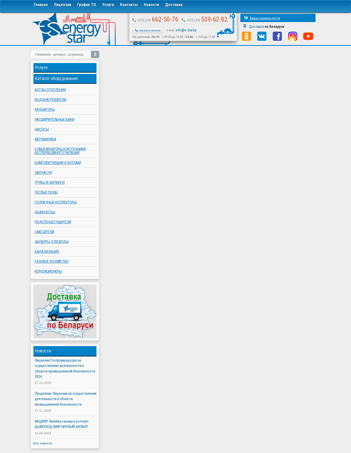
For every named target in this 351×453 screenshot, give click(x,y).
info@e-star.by (186, 30)
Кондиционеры (48, 271)
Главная (41, 4)
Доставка (174, 4)
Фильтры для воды (52, 242)
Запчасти (43, 172)
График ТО (86, 4)
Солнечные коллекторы (56, 202)
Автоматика (45, 139)
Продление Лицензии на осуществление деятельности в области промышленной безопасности (65, 399)
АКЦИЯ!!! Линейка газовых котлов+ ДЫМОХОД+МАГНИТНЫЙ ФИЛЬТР (62, 424)
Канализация (47, 251)
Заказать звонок (148, 30)
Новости (151, 4)
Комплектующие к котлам (58, 163)
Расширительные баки (54, 119)
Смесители (44, 232)
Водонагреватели (50, 99)
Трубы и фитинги (50, 182)
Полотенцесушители (53, 222)
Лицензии (62, 4)
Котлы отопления (50, 90)
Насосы (42, 129)
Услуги (108, 4)
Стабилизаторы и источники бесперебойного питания (60, 151)
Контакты (129, 4)
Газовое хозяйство (52, 261)
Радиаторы (45, 109)
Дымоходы (45, 212)
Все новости (42, 443)
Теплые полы (46, 192)
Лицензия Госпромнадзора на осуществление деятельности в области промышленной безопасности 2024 (65, 368)
